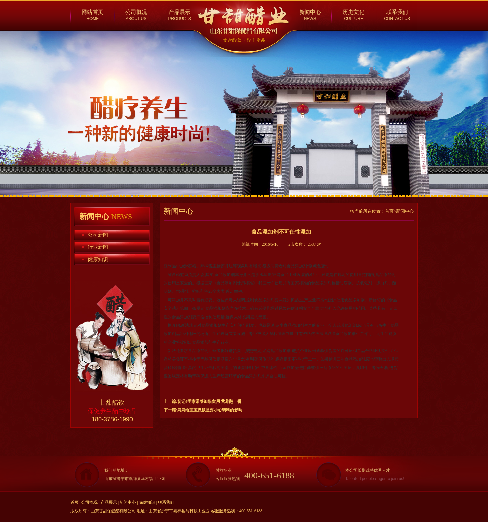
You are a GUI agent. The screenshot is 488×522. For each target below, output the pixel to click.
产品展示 (179, 12)
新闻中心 (310, 12)
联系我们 (397, 12)
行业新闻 (98, 247)
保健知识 (147, 502)
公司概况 (136, 12)
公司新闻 (98, 235)
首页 (74, 502)
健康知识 (98, 259)
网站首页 (92, 12)
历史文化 (353, 12)
